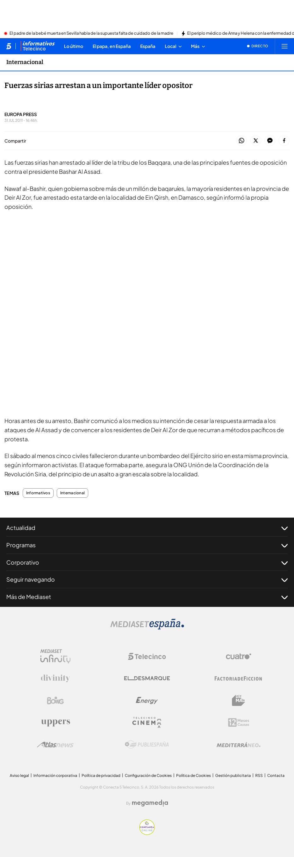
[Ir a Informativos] (37, 46)
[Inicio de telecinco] (8, 46)
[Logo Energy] (147, 700)
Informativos (38, 493)
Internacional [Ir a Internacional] (24, 62)
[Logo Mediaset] (147, 627)
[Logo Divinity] (55, 678)
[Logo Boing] (55, 700)
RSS (259, 775)
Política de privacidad (101, 775)
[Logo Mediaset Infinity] (55, 656)
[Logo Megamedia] (150, 803)
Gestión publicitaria (233, 775)
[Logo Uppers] (55, 723)
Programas (147, 545)
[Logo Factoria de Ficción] (238, 678)
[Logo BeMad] (238, 700)
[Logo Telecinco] (147, 656)
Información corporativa (55, 775)
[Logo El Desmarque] (147, 678)
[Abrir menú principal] (284, 46)
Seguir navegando (147, 579)
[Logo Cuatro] (238, 656)
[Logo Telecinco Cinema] (146, 722)
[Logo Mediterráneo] (238, 744)
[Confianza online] (147, 833)
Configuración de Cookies (148, 775)
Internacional (72, 493)
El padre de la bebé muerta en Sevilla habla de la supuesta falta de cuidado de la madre (91, 33)
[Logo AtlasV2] (55, 745)
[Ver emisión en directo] (257, 46)
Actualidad (147, 527)
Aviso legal (19, 775)
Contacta (276, 775)
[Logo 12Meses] (238, 722)
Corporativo (147, 562)
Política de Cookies (193, 775)
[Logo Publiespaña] (147, 745)
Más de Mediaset (147, 597)
